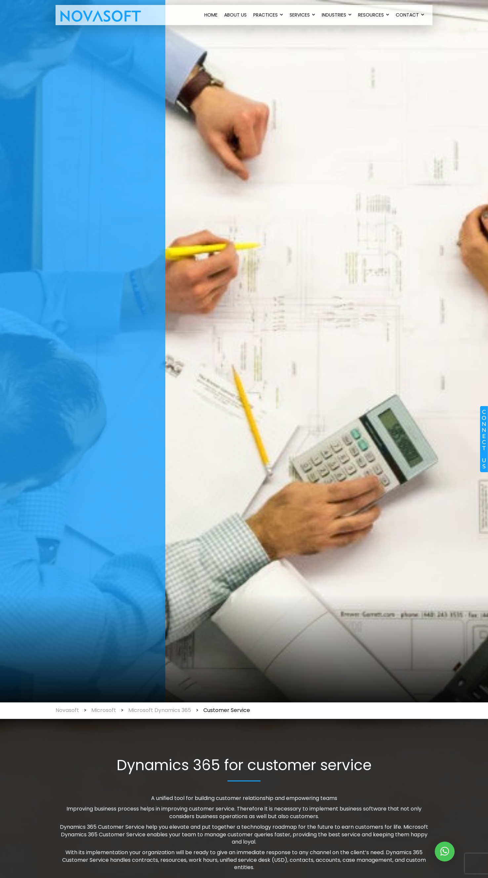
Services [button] (302, 15)
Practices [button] (268, 15)
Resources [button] (373, 15)
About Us (235, 15)
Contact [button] (410, 15)
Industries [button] (336, 15)
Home (211, 15)
